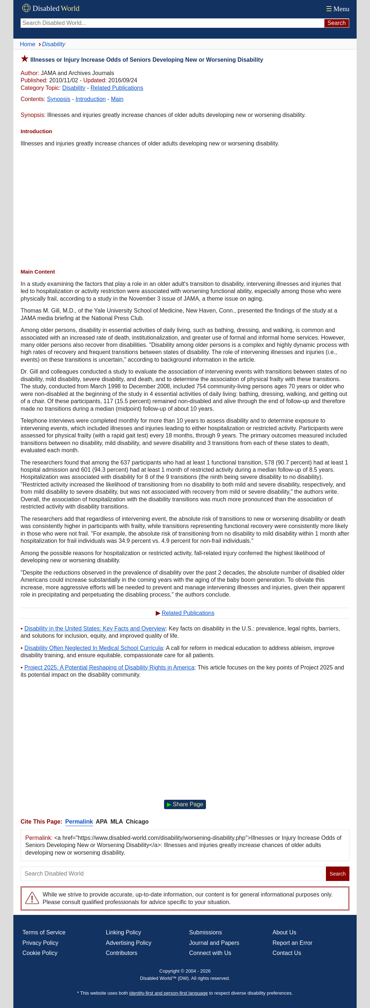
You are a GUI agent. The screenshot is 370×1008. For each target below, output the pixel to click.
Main (117, 99)
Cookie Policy (39, 953)
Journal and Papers (214, 943)
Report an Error (292, 943)
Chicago (137, 822)
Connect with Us (210, 953)
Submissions (205, 932)
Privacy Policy (40, 943)
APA (102, 822)
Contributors (121, 953)
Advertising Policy (128, 943)
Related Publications (117, 88)
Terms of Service (43, 932)
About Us (284, 932)
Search (337, 874)
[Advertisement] (185, 208)
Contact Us (286, 953)
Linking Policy (123, 932)
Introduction (91, 99)
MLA (117, 822)
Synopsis (58, 99)
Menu (336, 9)
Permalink (79, 822)
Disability (73, 88)
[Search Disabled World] (172, 23)
